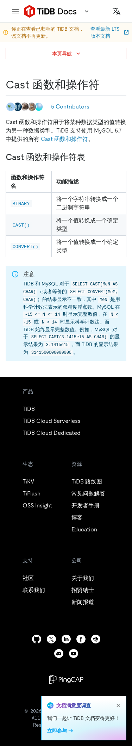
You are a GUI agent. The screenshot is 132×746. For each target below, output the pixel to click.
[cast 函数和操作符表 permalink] (91, 157)
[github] (36, 639)
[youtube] (73, 653)
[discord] (58, 653)
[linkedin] (66, 639)
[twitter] (51, 639)
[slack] (95, 639)
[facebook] (81, 639)
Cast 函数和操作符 (64, 139)
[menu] (15, 11)
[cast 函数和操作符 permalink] (105, 84)
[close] (118, 705)
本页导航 (67, 53)
